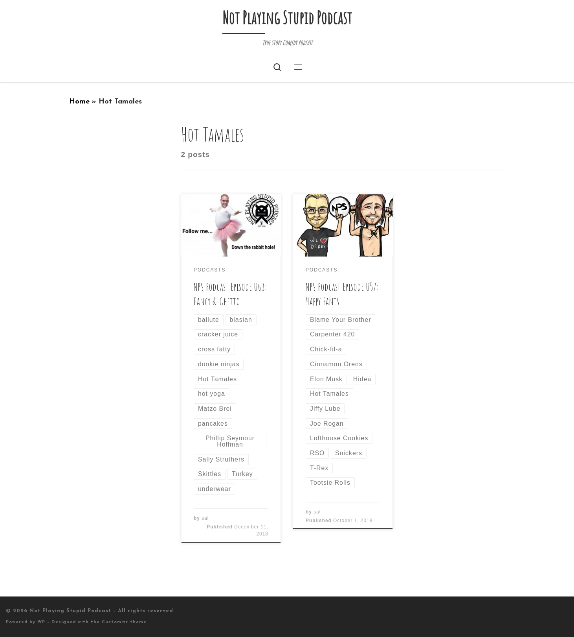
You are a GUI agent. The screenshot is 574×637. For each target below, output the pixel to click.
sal (205, 518)
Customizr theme (124, 622)
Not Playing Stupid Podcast (70, 610)
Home (79, 101)
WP (41, 622)
